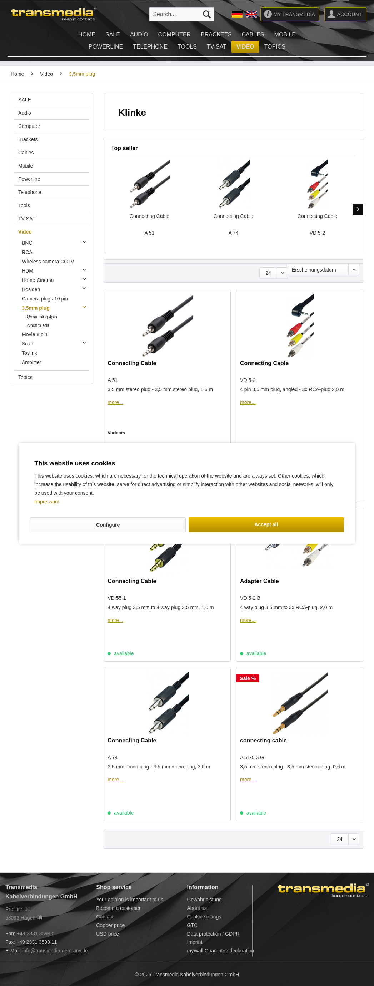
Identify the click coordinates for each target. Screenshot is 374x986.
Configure (108, 525)
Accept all (266, 524)
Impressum (46, 501)
